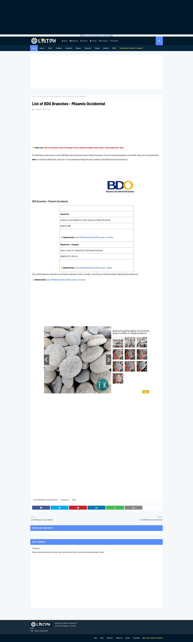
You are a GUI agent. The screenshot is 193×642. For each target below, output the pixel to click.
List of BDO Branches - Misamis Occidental (49, 96)
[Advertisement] (96, 17)
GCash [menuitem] (50, 48)
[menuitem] (131, 48)
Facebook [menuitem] (68, 48)
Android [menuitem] (105, 48)
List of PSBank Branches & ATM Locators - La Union (94, 237)
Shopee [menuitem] (78, 48)
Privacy (93, 41)
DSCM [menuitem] (114, 48)
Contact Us (119, 638)
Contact (84, 41)
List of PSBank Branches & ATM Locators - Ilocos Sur (66, 280)
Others (74, 500)
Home (33, 96)
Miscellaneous (65, 500)
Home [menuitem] (34, 48)
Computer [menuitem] (87, 48)
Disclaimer (103, 41)
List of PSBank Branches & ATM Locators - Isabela (93, 268)
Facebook (114, 41)
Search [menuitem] (42, 48)
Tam (35, 109)
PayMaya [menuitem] (59, 48)
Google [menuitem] (97, 48)
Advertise (74, 41)
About (64, 41)
